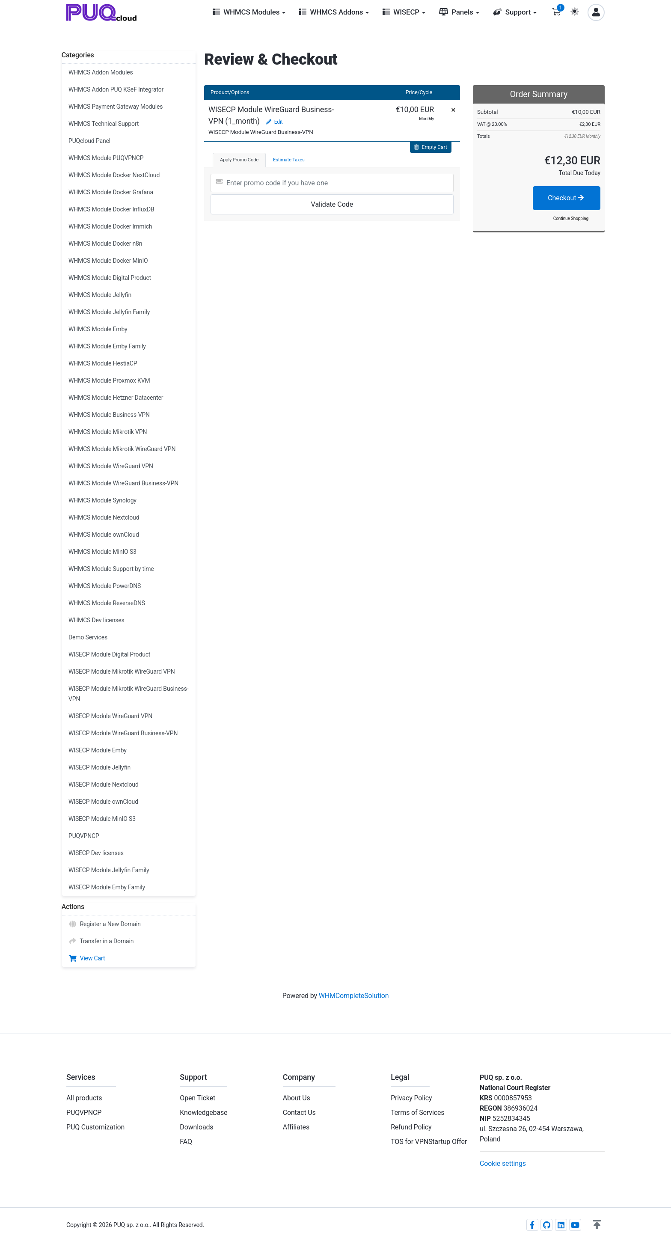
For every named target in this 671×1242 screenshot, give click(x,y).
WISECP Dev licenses (96, 853)
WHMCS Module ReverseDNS (106, 603)
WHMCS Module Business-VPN (109, 414)
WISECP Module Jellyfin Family (108, 870)
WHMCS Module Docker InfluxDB (111, 209)
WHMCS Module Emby (98, 329)
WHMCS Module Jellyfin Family (109, 312)
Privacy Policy (411, 1098)
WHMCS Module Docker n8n (105, 243)
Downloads (196, 1127)
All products (84, 1098)
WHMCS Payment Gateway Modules (115, 106)
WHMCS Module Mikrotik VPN (107, 431)
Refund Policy (411, 1127)
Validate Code (332, 204)
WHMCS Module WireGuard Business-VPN (123, 483)
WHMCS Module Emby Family (107, 346)
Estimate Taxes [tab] (289, 160)
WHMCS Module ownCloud (103, 534)
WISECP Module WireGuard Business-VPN (123, 733)
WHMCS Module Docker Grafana (110, 192)
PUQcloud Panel (89, 140)
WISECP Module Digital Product (109, 654)
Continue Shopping (570, 218)
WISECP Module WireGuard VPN (110, 716)
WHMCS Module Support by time (111, 568)
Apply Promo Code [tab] (239, 160)
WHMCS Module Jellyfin (99, 294)
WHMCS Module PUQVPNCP (105, 158)
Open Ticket (197, 1098)
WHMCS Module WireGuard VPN (110, 466)
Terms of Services (417, 1112)
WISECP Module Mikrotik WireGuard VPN (121, 671)
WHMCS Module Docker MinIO (108, 260)
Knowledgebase (203, 1112)
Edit (274, 122)
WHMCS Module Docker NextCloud (114, 175)
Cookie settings (503, 1163)
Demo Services (87, 637)
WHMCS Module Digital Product (109, 277)
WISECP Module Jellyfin (99, 767)
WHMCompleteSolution (354, 996)
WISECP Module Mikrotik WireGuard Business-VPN (128, 693)
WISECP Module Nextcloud (103, 784)
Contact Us (299, 1112)
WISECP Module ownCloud (103, 801)
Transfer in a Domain (101, 941)
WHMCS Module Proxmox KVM (109, 380)
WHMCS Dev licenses (96, 620)
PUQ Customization (95, 1127)
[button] (597, 1225)
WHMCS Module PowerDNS (104, 585)
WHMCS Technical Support (103, 123)
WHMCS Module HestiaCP (102, 363)
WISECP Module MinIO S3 (102, 818)
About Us (296, 1098)
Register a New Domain (104, 924)
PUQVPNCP (83, 835)
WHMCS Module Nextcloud (103, 517)
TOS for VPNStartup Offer (429, 1142)
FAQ (186, 1142)
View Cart (86, 958)
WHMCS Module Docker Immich (110, 226)
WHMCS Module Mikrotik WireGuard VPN (121, 449)
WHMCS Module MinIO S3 (102, 551)
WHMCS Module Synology (102, 500)
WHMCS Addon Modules (100, 72)
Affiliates (296, 1127)
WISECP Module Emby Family (106, 887)
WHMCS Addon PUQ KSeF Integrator (115, 89)
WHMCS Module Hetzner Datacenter (115, 397)
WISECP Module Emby (97, 750)
